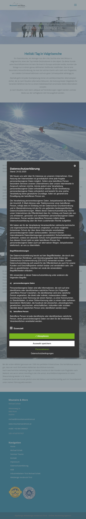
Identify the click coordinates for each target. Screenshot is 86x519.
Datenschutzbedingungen (42, 353)
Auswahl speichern (42, 343)
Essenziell (16, 328)
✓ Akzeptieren (42, 336)
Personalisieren (42, 349)
